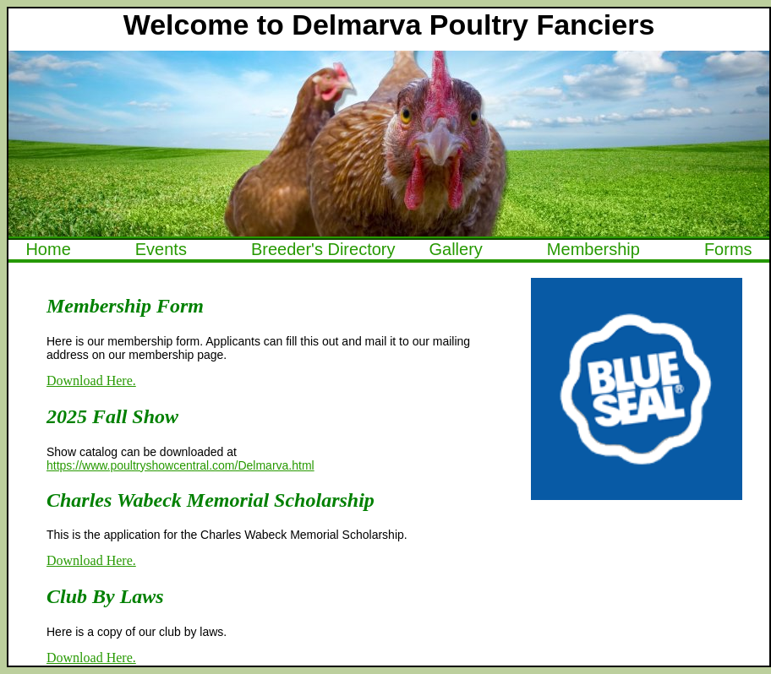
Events (161, 249)
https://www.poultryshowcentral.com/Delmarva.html (180, 465)
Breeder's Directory (323, 249)
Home (47, 249)
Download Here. (91, 380)
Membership (593, 249)
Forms (728, 249)
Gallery (455, 249)
